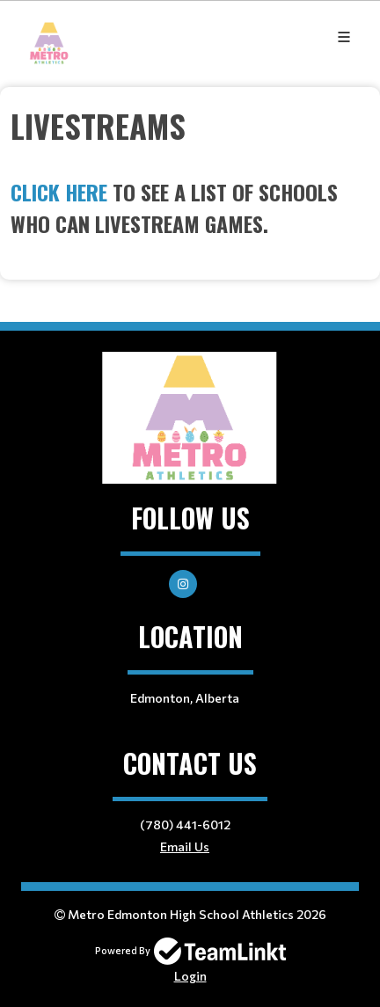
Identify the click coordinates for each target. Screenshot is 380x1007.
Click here (59, 192)
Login (190, 975)
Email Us (184, 846)
